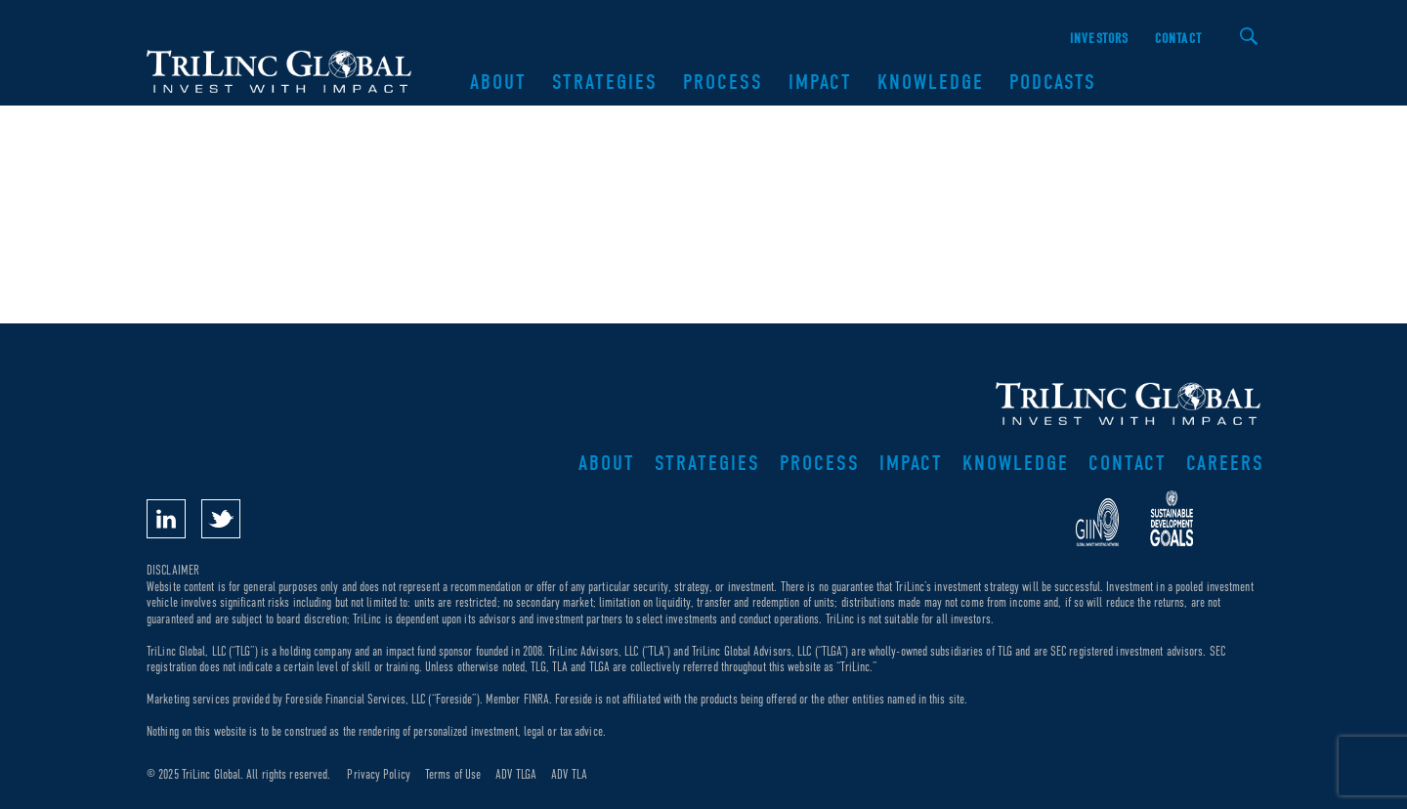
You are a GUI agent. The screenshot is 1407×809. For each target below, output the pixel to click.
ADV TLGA (515, 774)
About (498, 82)
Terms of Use (453, 774)
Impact (820, 82)
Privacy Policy (378, 774)
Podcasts (1052, 82)
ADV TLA (569, 774)
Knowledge (930, 82)
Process (723, 82)
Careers (1225, 463)
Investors (1100, 38)
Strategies (605, 82)
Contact (1178, 38)
